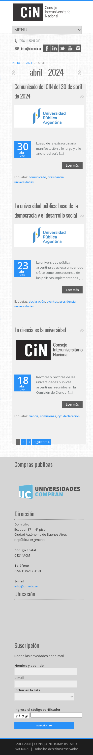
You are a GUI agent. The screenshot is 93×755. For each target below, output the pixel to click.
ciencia (33, 416)
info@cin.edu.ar (31, 48)
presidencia (56, 177)
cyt (60, 416)
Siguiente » (41, 442)
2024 (29, 63)
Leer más (72, 165)
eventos (52, 301)
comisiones (48, 416)
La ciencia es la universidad (40, 329)
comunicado (37, 177)
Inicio (16, 63)
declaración (37, 301)
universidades (24, 182)
